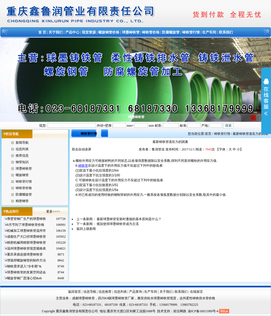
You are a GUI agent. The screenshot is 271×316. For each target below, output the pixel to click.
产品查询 (135, 292)
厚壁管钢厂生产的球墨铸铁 (26, 219)
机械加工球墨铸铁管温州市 (26, 231)
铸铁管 (83, 165)
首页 (208, 134)
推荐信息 (22, 155)
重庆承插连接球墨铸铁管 (25, 254)
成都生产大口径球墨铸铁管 (26, 236)
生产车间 (209, 32)
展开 (266, 100)
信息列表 (22, 149)
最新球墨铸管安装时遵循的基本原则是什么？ (129, 219)
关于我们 (56, 32)
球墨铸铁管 (131, 32)
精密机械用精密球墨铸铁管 (26, 242)
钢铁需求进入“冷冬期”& (24, 266)
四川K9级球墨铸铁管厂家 (116, 298)
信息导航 (89, 292)
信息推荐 (105, 292)
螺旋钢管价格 (108, 32)
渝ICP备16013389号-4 (203, 311)
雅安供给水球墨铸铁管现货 (156, 298)
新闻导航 (22, 142)
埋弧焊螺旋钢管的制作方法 (26, 260)
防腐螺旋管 (170, 32)
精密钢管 (22, 201)
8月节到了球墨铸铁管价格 (25, 225)
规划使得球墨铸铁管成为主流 (118, 224)
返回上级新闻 (86, 229)
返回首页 (74, 292)
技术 (160, 311)
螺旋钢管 (22, 175)
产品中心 (72, 32)
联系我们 (226, 32)
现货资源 (89, 32)
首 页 (42, 32)
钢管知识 (22, 162)
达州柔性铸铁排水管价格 (197, 298)
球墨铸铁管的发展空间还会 (26, 272)
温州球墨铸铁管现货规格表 (26, 248)
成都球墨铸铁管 (83, 298)
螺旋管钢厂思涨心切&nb (24, 278)
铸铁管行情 (191, 32)
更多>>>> (53, 211)
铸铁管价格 (151, 32)
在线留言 (196, 292)
